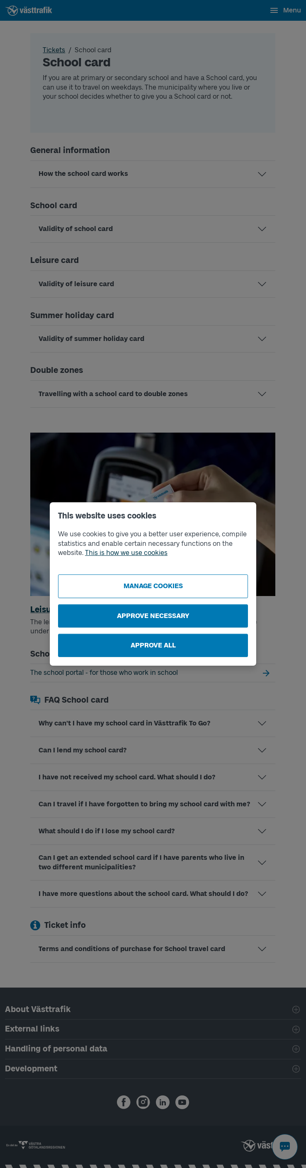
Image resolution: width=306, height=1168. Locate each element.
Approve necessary (153, 616)
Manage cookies (153, 586)
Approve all (153, 645)
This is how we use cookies (126, 553)
